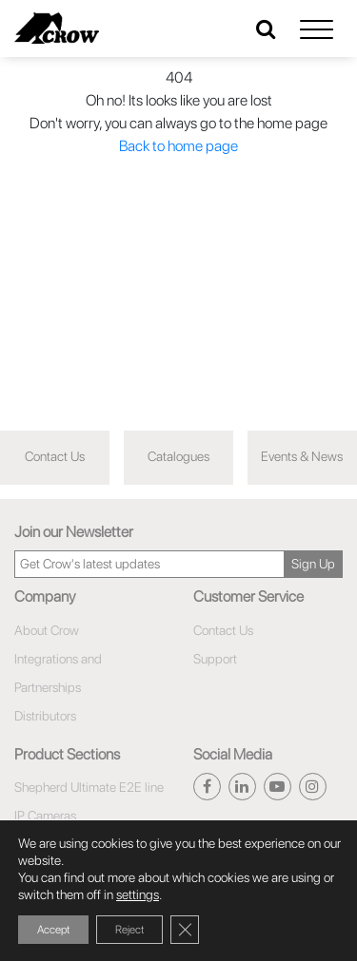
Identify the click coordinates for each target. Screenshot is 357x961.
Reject (129, 929)
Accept (53, 929)
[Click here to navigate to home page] (56, 28)
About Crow (46, 630)
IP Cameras (45, 815)
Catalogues (178, 456)
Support (215, 658)
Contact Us (55, 456)
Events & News (302, 456)
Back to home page (178, 146)
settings (137, 894)
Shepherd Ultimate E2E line (89, 787)
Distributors (45, 715)
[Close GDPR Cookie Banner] (184, 929)
